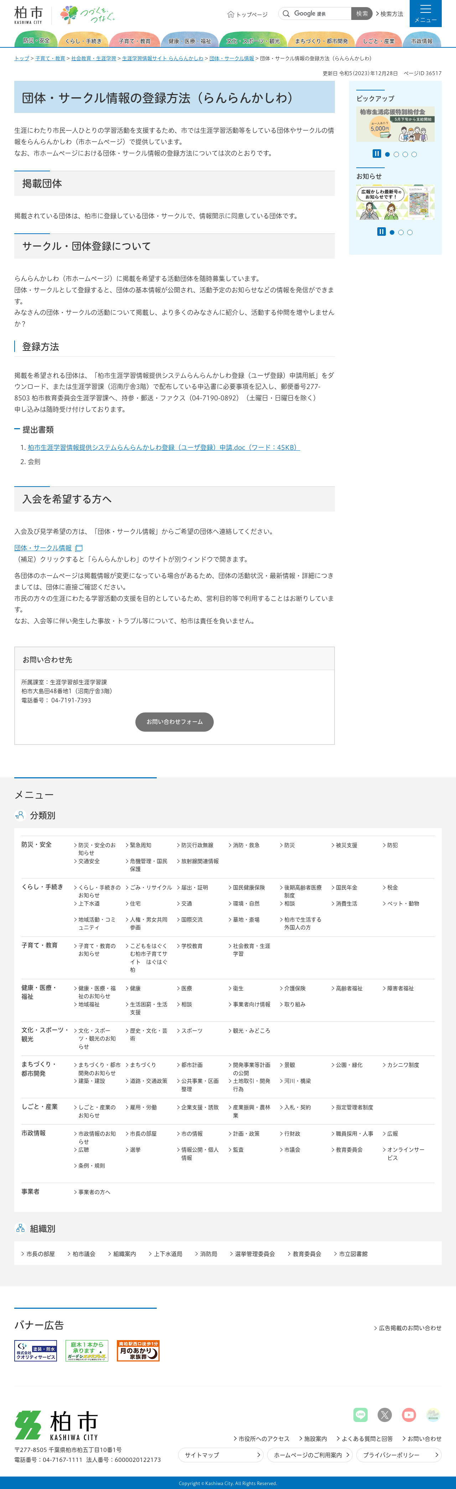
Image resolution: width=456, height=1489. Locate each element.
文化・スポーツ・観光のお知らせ (97, 1038)
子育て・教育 (50, 58)
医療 (186, 988)
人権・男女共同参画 (148, 923)
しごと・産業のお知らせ (97, 1111)
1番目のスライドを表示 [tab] (387, 154)
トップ (21, 58)
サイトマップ (202, 1455)
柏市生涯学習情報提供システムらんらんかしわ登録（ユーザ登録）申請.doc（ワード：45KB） (164, 447)
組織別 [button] (43, 1228)
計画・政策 (246, 1133)
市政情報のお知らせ (97, 1138)
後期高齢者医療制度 (303, 891)
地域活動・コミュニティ (97, 923)
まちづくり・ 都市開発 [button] (39, 1068)
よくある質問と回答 (367, 1439)
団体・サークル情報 (231, 58)
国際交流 (192, 919)
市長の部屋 (143, 1133)
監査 (238, 1149)
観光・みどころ (251, 1030)
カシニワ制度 (403, 1065)
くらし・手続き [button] (42, 887)
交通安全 (89, 861)
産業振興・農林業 (251, 1111)
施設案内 (315, 1439)
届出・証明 (194, 887)
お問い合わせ (425, 1439)
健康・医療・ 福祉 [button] (39, 992)
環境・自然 (246, 903)
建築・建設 (91, 1081)
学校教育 (192, 946)
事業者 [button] (30, 1191)
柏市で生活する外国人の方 (303, 923)
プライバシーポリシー (391, 1455)
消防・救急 (246, 845)
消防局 (208, 1254)
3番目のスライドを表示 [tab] (405, 154)
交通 (186, 903)
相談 (289, 903)
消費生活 (346, 903)
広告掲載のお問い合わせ (410, 1328)
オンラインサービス (406, 1154)
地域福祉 (89, 1004)
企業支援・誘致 (200, 1107)
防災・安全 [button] (36, 844)
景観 (289, 1065)
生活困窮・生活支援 (148, 1008)
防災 (289, 845)
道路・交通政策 (148, 1081)
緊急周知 (140, 845)
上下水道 (89, 903)
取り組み (295, 1004)
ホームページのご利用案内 (308, 1455)
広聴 (83, 1149)
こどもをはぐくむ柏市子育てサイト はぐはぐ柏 (148, 958)
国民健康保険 (249, 887)
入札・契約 (297, 1107)
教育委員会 (349, 1149)
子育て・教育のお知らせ (97, 950)
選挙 (135, 1149)
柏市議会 (84, 1254)
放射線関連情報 (200, 861)
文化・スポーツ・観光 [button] (45, 1034)
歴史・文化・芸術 (148, 1035)
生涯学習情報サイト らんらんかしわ (162, 58)
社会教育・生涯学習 (93, 58)
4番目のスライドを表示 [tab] (414, 154)
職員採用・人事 (354, 1133)
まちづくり (143, 1065)
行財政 (292, 1133)
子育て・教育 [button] (39, 945)
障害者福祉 (400, 988)
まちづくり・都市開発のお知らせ (99, 1069)
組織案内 (124, 1254)
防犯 (392, 845)
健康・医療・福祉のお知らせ (97, 992)
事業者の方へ (94, 1192)
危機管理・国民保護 (148, 865)
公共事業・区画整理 (200, 1085)
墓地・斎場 (246, 919)
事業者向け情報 (251, 1004)
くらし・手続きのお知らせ (99, 891)
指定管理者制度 (354, 1107)
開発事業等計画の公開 (251, 1069)
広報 (392, 1133)
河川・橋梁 (297, 1081)
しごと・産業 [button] (39, 1107)
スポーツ (192, 1030)
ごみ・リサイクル (151, 887)
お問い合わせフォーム (174, 722)
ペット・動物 (403, 903)
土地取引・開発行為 (251, 1085)
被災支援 (346, 845)
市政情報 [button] (33, 1133)
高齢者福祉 (349, 988)
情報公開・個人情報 (200, 1154)
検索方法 (391, 14)
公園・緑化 (349, 1065)
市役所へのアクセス (264, 1439)
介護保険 (295, 988)
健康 (135, 988)
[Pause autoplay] (377, 153)
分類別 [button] (43, 815)
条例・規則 (91, 1165)
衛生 (238, 988)
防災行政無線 (197, 845)
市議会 (292, 1149)
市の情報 (192, 1133)
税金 (392, 887)
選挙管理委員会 (255, 1254)
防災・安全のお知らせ (97, 849)
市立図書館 (353, 1254)
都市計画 (192, 1065)
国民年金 (346, 887)
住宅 (135, 903)
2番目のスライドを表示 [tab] (396, 154)
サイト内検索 (286, 13)
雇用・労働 (143, 1107)
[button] (426, 13)
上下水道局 (168, 1254)
